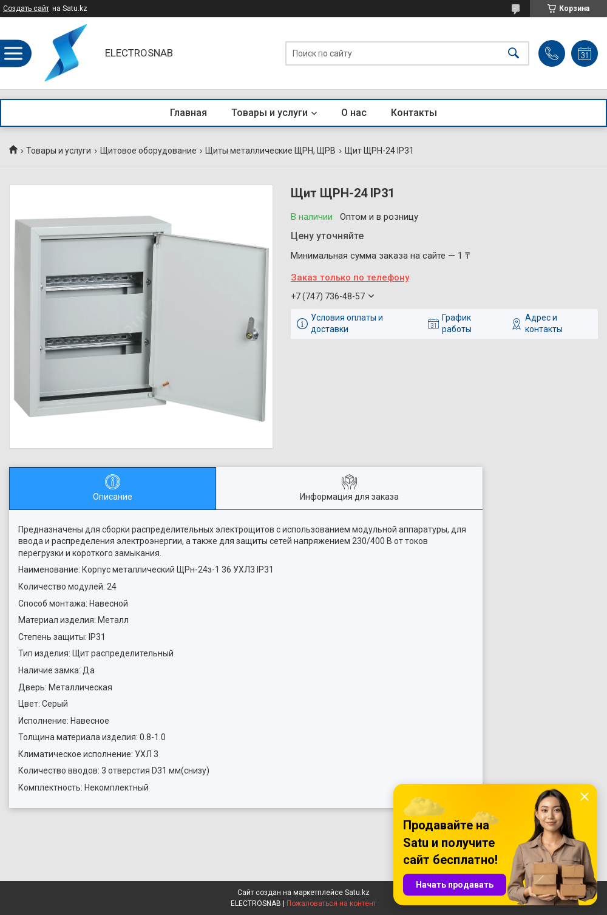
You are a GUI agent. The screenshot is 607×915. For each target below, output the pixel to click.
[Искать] (513, 53)
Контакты (414, 112)
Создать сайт (26, 8)
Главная (188, 112)
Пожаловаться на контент (331, 903)
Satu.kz (357, 892)
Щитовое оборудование (148, 150)
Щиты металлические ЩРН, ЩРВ (270, 150)
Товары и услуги (269, 112)
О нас (354, 112)
